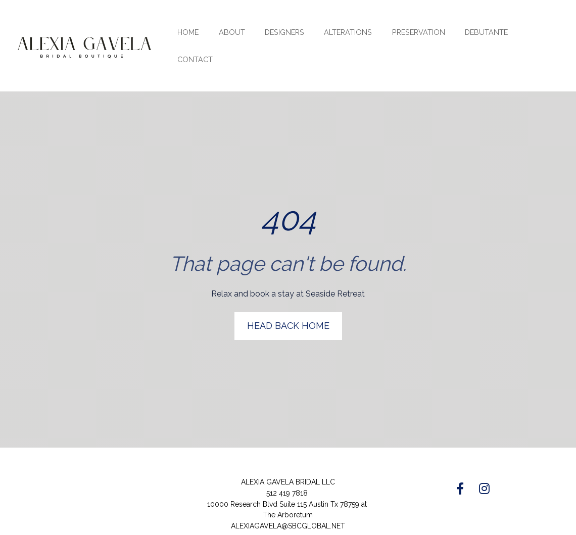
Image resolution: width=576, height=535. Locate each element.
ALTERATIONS (348, 32)
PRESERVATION (418, 32)
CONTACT (195, 59)
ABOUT (232, 32)
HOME (188, 32)
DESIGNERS (284, 32)
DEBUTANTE (486, 32)
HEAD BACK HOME (288, 317)
